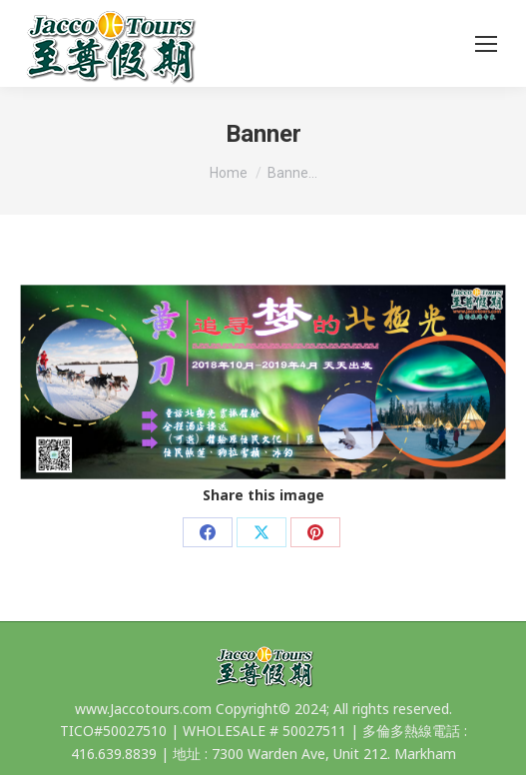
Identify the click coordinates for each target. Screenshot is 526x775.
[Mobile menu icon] (486, 44)
